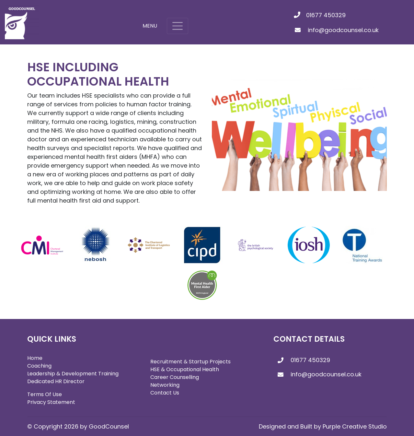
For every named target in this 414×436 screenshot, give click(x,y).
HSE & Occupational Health (184, 369)
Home (34, 358)
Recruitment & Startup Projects (190, 361)
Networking (164, 385)
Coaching (39, 366)
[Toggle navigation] (177, 26)
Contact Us (164, 392)
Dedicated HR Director (56, 381)
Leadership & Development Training (73, 373)
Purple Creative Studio (355, 426)
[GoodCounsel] (22, 22)
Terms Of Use (44, 394)
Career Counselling (174, 377)
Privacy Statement (51, 402)
